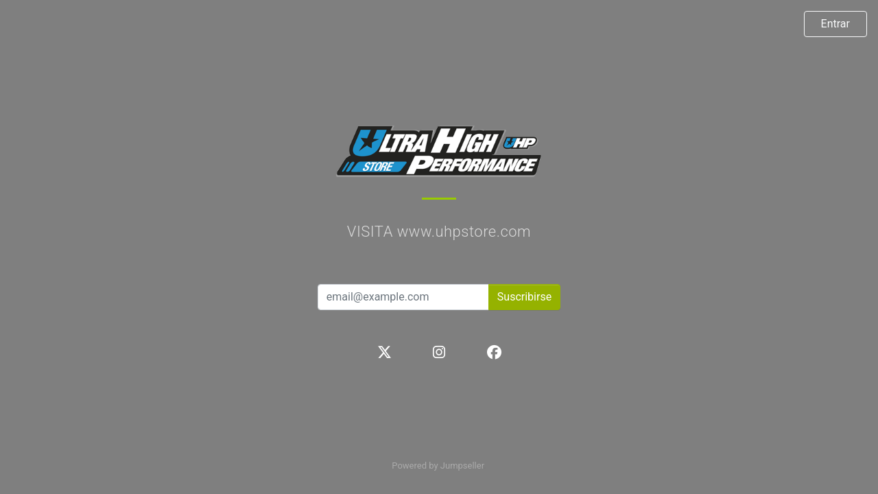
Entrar (835, 23)
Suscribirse (524, 296)
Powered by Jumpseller (438, 465)
